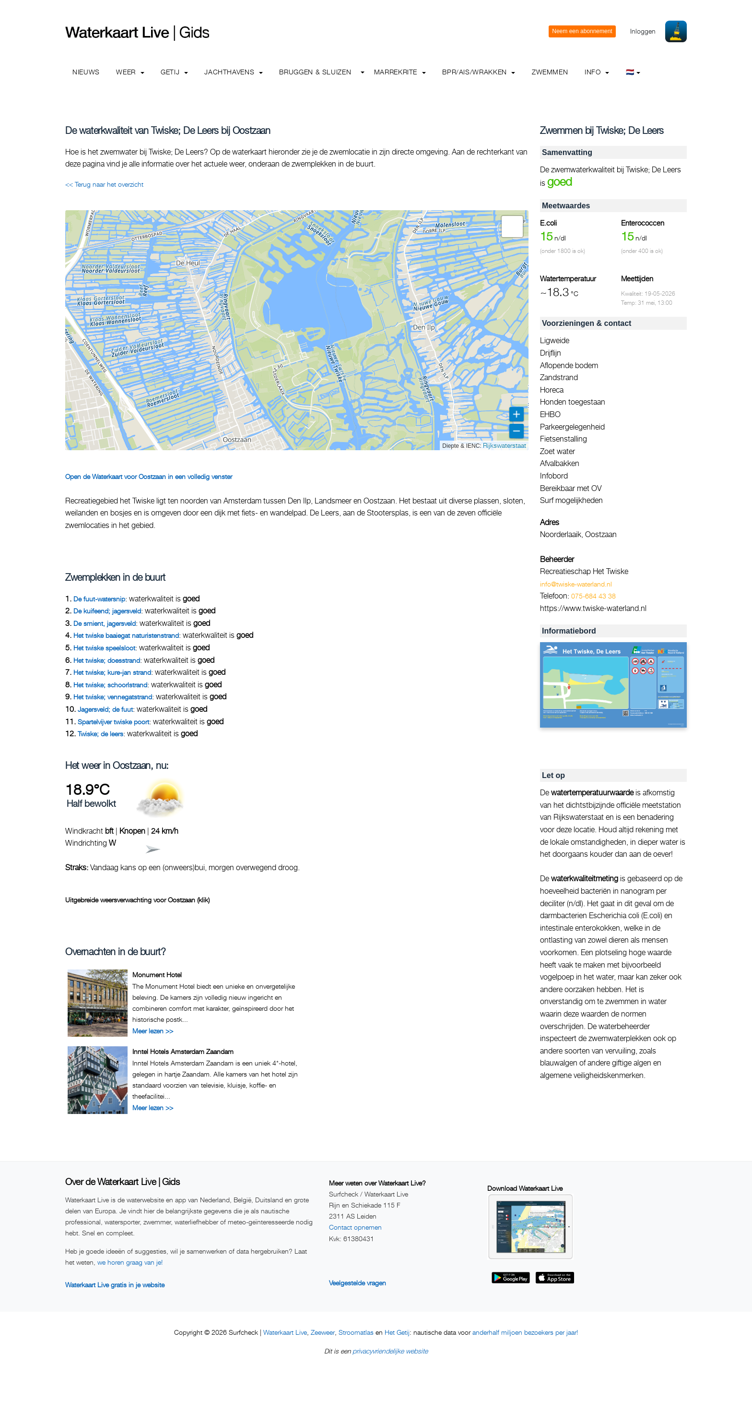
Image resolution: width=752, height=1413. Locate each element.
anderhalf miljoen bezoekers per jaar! (525, 1332)
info (597, 72)
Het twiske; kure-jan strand (112, 672)
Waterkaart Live (285, 1332)
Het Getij (397, 1332)
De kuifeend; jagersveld (107, 611)
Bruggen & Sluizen (315, 72)
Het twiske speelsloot (104, 648)
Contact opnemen (355, 1227)
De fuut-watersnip (99, 599)
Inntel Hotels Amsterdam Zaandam (183, 1051)
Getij (174, 72)
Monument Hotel (157, 974)
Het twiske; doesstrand (106, 660)
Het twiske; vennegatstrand (112, 697)
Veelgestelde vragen (357, 1283)
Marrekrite (400, 72)
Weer (130, 72)
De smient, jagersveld (104, 623)
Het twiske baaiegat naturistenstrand (126, 635)
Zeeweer (323, 1332)
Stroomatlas (356, 1332)
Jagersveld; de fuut (105, 709)
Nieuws (86, 72)
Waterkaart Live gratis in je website (114, 1285)
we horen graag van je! (130, 1262)
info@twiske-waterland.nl (576, 584)
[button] (512, 226)
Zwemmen (550, 72)
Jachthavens (233, 72)
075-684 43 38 (593, 596)
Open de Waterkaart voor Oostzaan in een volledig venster (148, 476)
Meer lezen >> (152, 1031)
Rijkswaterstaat (504, 445)
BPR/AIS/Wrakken (478, 72)
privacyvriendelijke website (390, 1351)
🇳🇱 (633, 72)
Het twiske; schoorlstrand (110, 685)
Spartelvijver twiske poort (113, 722)
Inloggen (643, 31)
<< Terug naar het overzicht (104, 184)
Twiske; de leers (100, 734)
